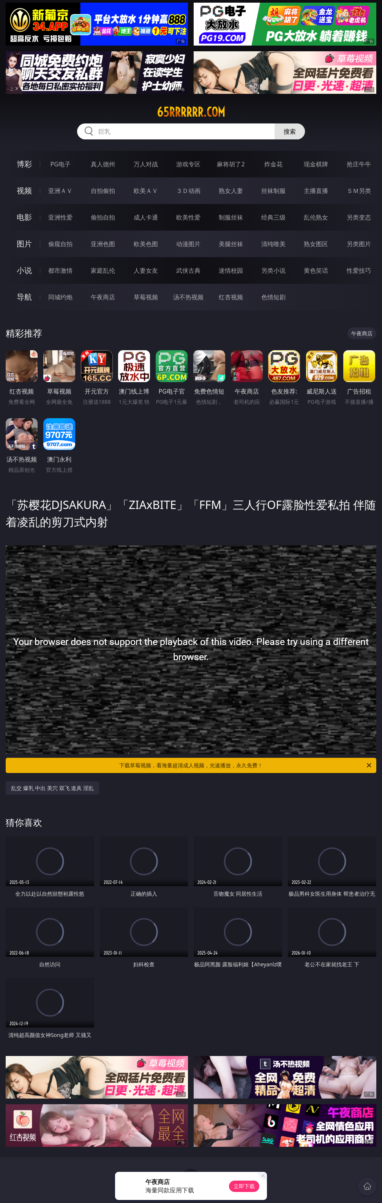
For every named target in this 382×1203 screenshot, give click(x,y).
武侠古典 (188, 270)
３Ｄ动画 (188, 191)
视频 (24, 190)
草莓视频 (146, 297)
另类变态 (359, 217)
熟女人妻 (231, 191)
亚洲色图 (103, 244)
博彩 (24, 164)
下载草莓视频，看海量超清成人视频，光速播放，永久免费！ (246, 765)
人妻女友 (146, 270)
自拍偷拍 (103, 191)
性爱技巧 (359, 270)
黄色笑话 (316, 270)
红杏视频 (231, 297)
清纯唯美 (273, 244)
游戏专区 (188, 164)
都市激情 (60, 270)
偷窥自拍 (60, 244)
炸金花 (273, 164)
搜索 (290, 131)
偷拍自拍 (103, 217)
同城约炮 (60, 297)
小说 (24, 270)
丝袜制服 (273, 191)
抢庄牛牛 (359, 164)
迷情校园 (231, 270)
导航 (24, 297)
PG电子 (61, 164)
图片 (24, 244)
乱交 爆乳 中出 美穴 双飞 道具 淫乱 (52, 788)
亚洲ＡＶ (60, 191)
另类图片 (359, 244)
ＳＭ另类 (359, 191)
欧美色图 (146, 244)
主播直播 (316, 191)
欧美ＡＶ (146, 191)
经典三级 (273, 217)
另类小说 (273, 270)
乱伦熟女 (316, 217)
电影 (24, 217)
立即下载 (244, 1186)
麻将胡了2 (231, 164)
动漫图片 (188, 244)
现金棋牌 (316, 164)
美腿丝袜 (231, 244)
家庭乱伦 (103, 270)
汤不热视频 (188, 297)
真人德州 (103, 164)
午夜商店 (103, 297)
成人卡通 (146, 217)
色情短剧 (273, 297)
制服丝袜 (231, 217)
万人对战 (146, 164)
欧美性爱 (188, 217)
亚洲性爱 (60, 217)
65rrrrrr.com (191, 112)
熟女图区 (316, 244)
